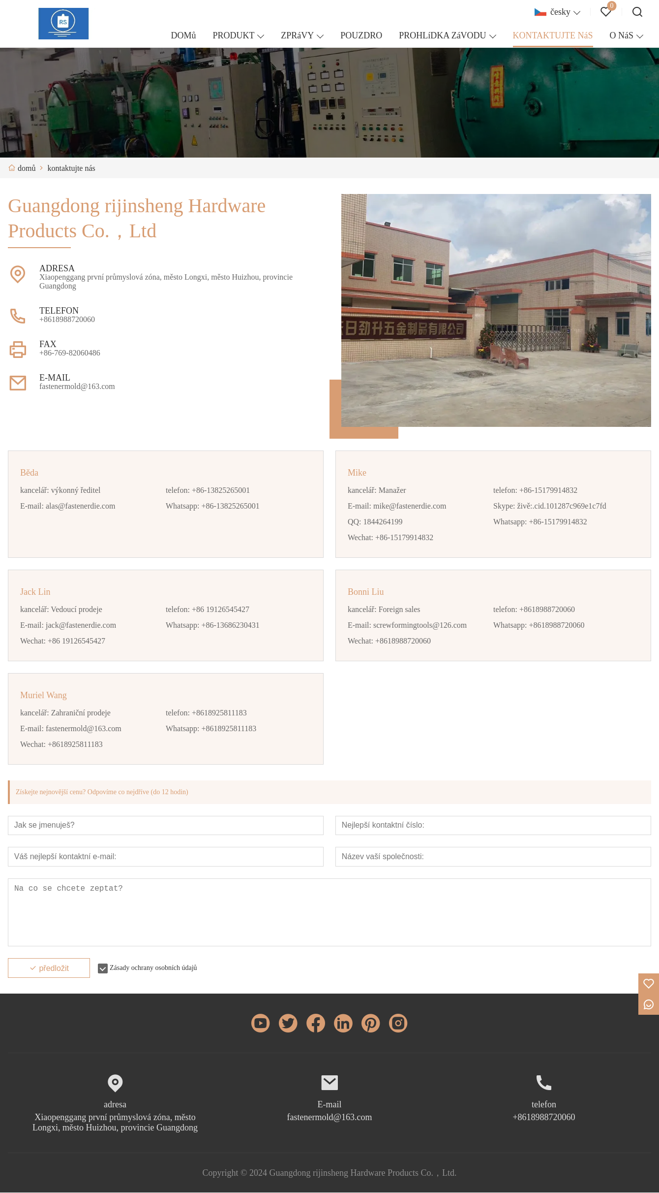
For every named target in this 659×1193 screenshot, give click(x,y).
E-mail (330, 1105)
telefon (544, 1105)
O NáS (621, 35)
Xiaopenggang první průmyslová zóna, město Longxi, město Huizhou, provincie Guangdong (115, 1123)
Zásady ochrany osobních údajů (153, 968)
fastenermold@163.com (329, 1118)
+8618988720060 (543, 1118)
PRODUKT (233, 35)
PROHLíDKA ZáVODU (442, 35)
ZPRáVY (297, 35)
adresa (115, 1105)
